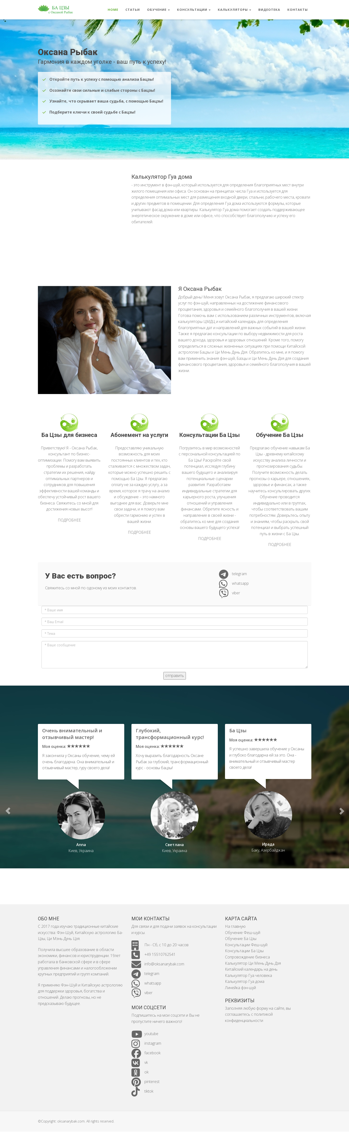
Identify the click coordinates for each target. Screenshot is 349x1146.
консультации (194, 9)
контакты (297, 9)
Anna (81, 844)
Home (113, 9)
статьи (132, 9)
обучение (158, 9)
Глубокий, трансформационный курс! (170, 733)
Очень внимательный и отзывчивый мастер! (72, 733)
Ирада (268, 844)
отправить (174, 680)
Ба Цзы (238, 730)
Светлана (174, 844)
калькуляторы (234, 9)
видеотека (269, 9)
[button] (8, 810)
